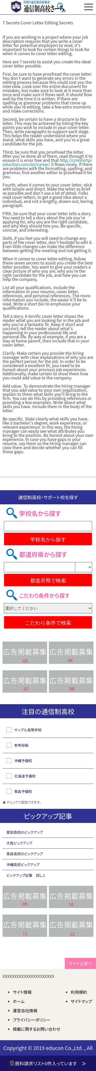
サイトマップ (81, 1001)
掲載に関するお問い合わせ (36, 1029)
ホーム (19, 1001)
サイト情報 (22, 992)
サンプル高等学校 (27, 729)
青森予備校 (23, 791)
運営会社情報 (25, 1010)
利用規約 (79, 992)
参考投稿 (21, 745)
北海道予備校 (25, 776)
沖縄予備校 (23, 760)
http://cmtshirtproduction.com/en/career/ (47, 162)
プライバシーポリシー (31, 1020)
